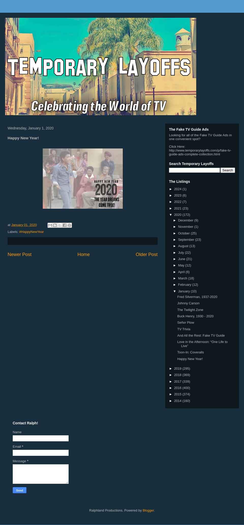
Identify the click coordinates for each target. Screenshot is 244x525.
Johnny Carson (188, 303)
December (186, 220)
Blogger (148, 510)
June (182, 259)
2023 (178, 195)
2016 (178, 388)
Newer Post (20, 254)
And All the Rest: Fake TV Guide (201, 335)
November (186, 227)
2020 (178, 215)
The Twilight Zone (190, 310)
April (182, 272)
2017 (178, 381)
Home (84, 254)
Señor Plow (185, 322)
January (184, 291)
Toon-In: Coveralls (190, 352)
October (184, 233)
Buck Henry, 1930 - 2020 (195, 316)
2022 (178, 202)
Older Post (147, 254)
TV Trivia (183, 329)
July (181, 252)
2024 (178, 189)
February (185, 285)
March (183, 278)
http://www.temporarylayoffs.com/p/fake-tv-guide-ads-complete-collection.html (200, 152)
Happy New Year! (190, 359)
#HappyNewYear (31, 232)
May (181, 265)
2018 (178, 375)
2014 (178, 401)
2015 (178, 394)
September (186, 240)
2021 (178, 208)
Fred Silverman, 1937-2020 (197, 297)
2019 (178, 368)
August (183, 246)
